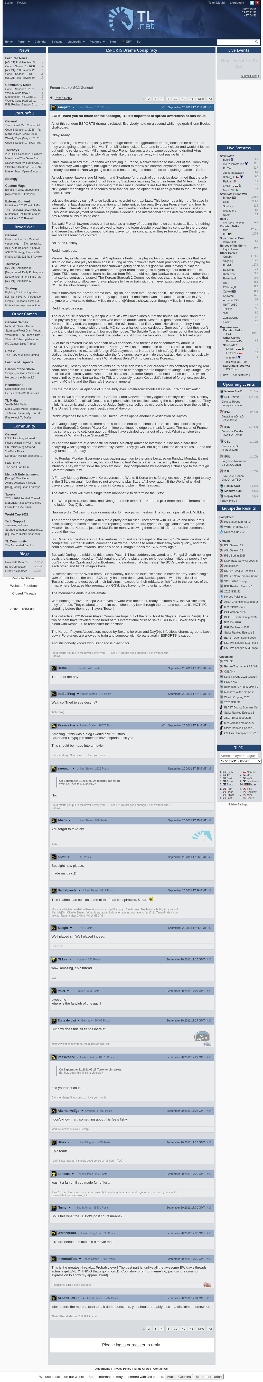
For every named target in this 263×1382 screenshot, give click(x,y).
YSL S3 (228, 661)
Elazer (252, 784)
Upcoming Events (239, 384)
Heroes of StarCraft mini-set (22, 393)
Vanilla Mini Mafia (16, 404)
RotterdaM (229, 278)
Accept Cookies (179, 1377)
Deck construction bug (18, 388)
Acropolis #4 (231, 565)
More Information (209, 1377)
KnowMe (228, 295)
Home (9, 41)
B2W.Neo (229, 274)
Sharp (250, 798)
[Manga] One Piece (17, 478)
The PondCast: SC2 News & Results (24, 209)
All (210, 98)
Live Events (238, 50)
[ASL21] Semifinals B (18, 267)
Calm (226, 201)
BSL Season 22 (233, 545)
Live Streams (239, 147)
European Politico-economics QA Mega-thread (24, 455)
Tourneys (12, 150)
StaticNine (38, 566)
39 (175, 98)
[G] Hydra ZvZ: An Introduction (23, 296)
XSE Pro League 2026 (237, 717)
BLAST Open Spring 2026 (240, 637)
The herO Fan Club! (17, 467)
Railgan (227, 181)
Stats (230, 784)
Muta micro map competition (22, 305)
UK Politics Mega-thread (20, 447)
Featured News (16, 58)
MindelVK (229, 190)
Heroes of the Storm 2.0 (19, 377)
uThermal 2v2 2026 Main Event (243, 686)
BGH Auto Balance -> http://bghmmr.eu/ (24, 247)
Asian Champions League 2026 (243, 601)
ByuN (226, 159)
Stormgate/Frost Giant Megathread (24, 330)
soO (249, 778)
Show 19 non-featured (234, 374)
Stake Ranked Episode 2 (239, 727)
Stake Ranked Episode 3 (239, 712)
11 (41, 96)
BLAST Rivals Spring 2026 (240, 617)
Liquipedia (237, 2)
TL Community (16, 541)
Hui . (226, 282)
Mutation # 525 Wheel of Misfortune (24, 205)
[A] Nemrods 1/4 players (20, 194)
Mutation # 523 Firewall (19, 218)
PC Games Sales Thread (20, 343)
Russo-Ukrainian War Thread (23, 442)
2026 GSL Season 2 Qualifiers (23, 153)
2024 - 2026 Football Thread (22, 498)
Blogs (24, 553)
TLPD (238, 747)
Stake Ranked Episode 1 (239, 632)
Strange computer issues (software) (24, 529)
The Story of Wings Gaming (22, 354)
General (11, 121)
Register (22, 2)
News (24, 50)
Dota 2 (10, 351)
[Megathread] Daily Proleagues (24, 272)
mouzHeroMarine (233, 164)
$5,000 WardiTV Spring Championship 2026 (24, 162)
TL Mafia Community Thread (22, 413)
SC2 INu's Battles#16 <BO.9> (23, 167)
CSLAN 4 (230, 671)
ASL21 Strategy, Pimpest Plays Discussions (24, 252)
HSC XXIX (230, 681)
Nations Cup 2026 (235, 531)
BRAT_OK (229, 177)
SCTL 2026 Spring (235, 581)
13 (41, 73)
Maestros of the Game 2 (238, 692)
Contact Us (160, 1368)
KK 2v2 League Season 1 (239, 570)
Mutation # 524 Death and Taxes (24, 214)
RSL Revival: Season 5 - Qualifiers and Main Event (21, 104)
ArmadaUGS (231, 300)
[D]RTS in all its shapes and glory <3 (24, 189)
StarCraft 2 (24, 112)
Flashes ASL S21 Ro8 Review (23, 256)
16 (41, 77)
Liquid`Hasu (230, 249)
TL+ (139, 41)
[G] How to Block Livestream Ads (24, 534)
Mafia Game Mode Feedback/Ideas (24, 408)
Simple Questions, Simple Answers (24, 301)
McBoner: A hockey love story (23, 502)
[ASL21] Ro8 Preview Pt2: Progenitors (21, 70)
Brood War (24, 226)
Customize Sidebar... (24, 578)
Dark (229, 778)
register (138, 1345)
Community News (18, 85)
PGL (229, 333)
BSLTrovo (232, 369)
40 (183, 98)
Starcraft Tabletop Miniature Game (24, 339)
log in (121, 1345)
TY (228, 775)
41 (191, 98)
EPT (126, 41)
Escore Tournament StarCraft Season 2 (24, 276)
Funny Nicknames (16, 570)
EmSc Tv (228, 185)
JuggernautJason (233, 172)
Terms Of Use (142, 1368)
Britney (227, 197)
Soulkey (228, 206)
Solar (230, 781)
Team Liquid (216, 2)
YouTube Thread (15, 451)
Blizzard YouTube (237, 361)
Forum (24, 41)
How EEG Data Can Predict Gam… (18, 562)
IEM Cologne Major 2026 (239, 722)
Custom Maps (15, 186)
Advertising (102, 1368)
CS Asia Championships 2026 (242, 733)
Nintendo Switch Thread (20, 326)
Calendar (40, 41)
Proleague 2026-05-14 (237, 521)
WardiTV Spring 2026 (237, 697)
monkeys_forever (233, 222)
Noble (226, 215)
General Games (16, 322)
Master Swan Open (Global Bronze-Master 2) (24, 171)
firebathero (229, 210)
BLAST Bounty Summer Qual (242, 707)
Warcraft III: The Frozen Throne (24, 334)
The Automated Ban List (20, 545)
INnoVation (253, 781)
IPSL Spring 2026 (235, 555)
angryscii (231, 357)
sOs (249, 775)
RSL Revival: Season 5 (238, 586)
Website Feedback (24, 586)
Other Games (24, 313)
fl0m (225, 229)
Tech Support (15, 521)
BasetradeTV (234, 341)
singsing (228, 260)
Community (24, 426)
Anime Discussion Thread (20, 482)
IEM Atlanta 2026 (234, 606)
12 (41, 62)
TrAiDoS (39, 562)
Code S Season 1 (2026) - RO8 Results (21, 89)
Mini (249, 794)
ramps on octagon (16, 566)
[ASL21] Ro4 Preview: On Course (21, 62)
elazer (227, 322)
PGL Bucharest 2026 (237, 627)
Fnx (225, 234)
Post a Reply (60, 98)
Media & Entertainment (22, 474)
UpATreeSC (230, 304)
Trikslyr (227, 308)
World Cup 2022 (17, 514)
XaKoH (227, 291)
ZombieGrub (230, 317)
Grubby (227, 256)
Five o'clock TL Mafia (18, 417)
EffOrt (230, 794)
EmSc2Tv (232, 353)
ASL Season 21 (233, 550)
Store (113, 41)
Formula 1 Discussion (18, 507)
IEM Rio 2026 (232, 622)
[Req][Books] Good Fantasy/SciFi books (24, 487)
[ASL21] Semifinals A (18, 281)
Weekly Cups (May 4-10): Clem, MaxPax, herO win (21, 92)
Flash (230, 791)
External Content (17, 201)
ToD (225, 313)
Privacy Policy (121, 1368)
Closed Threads (24, 593)
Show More (228, 500)
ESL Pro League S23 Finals (241, 642)
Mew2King (229, 241)
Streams (57, 41)
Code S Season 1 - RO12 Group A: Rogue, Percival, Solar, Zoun (21, 73)
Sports (10, 494)
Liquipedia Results (239, 508)
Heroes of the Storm (20, 369)
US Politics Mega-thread (20, 438)
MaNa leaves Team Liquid (21, 133)
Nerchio (251, 772)
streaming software (17, 525)
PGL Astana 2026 (235, 612)
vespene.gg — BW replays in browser (24, 243)
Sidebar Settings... (238, 804)
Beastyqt (228, 269)
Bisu (249, 788)
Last (229, 798)
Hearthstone (14, 385)
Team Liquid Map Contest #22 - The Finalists (24, 125)
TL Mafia (11, 400)
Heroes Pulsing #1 (235, 596)
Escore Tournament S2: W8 (241, 666)
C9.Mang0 (229, 287)
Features (97, 41)
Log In (9, 2)
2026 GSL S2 (232, 702)
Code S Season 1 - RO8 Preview (21, 66)
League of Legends (19, 362)
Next (201, 98)
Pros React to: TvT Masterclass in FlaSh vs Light (24, 239)
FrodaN (227, 265)
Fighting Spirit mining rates (21, 292)
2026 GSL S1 (232, 591)
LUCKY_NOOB (38, 571)
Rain (229, 788)
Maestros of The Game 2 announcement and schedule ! (21, 96)
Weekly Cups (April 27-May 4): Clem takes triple (21, 100)
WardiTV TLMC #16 (236, 526)
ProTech (228, 168)
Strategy (11, 179)
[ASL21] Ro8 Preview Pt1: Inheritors (21, 77)
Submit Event (249, 75)
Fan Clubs (12, 463)
